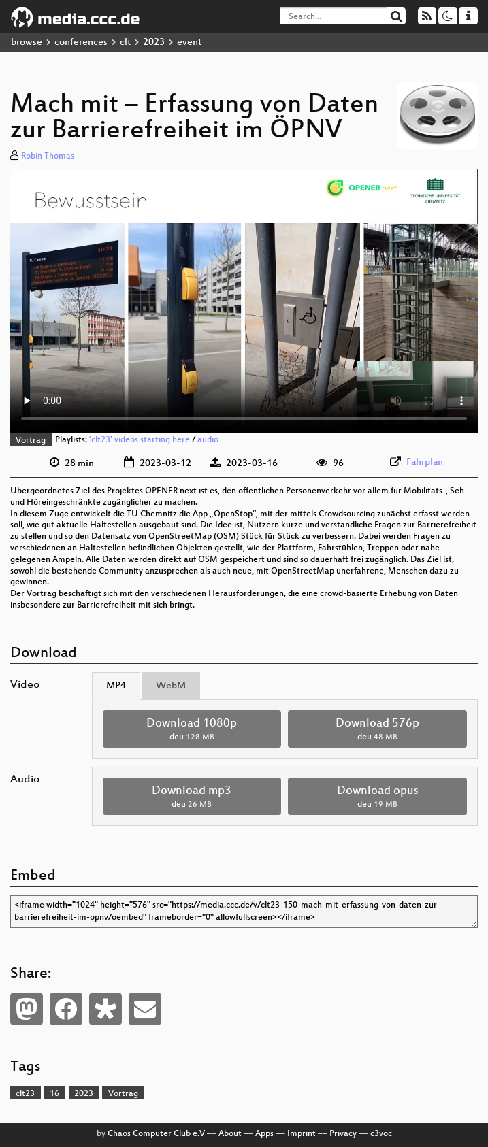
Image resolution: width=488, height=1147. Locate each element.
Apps (264, 1134)
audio (207, 441)
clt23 (25, 1094)
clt (125, 42)
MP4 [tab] (116, 686)
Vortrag (31, 441)
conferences (81, 42)
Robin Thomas (47, 156)
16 (54, 1094)
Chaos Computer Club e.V (156, 1134)
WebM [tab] (171, 686)
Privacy (343, 1134)
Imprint (301, 1134)
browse (26, 42)
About (230, 1134)
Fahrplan (424, 462)
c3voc (381, 1134)
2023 (154, 42)
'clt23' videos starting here (139, 441)
